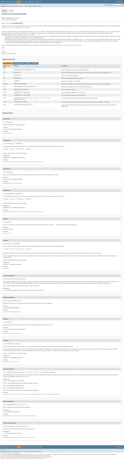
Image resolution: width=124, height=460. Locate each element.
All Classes (3, 4)
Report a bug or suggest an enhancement (11, 453)
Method (21, 6)
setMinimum (17, 95)
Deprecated (31, 1)
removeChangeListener (20, 86)
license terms (21, 458)
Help (40, 1)
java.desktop (10, 10)
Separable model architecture (54, 45)
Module (8, 1)
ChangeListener (29, 69)
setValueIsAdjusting (20, 104)
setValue (16, 101)
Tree (26, 1)
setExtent (16, 89)
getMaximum (17, 75)
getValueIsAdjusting (20, 83)
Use (23, 1)
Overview (3, 1)
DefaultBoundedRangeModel (9, 19)
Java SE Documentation (36, 454)
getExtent (16, 72)
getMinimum (17, 78)
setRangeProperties (19, 98)
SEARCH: (105, 4)
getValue (16, 81)
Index (36, 1)
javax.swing (10, 11)
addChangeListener (19, 69)
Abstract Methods (32, 63)
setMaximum (17, 92)
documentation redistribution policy (37, 458)
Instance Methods (18, 63)
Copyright (3, 457)
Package (14, 1)
